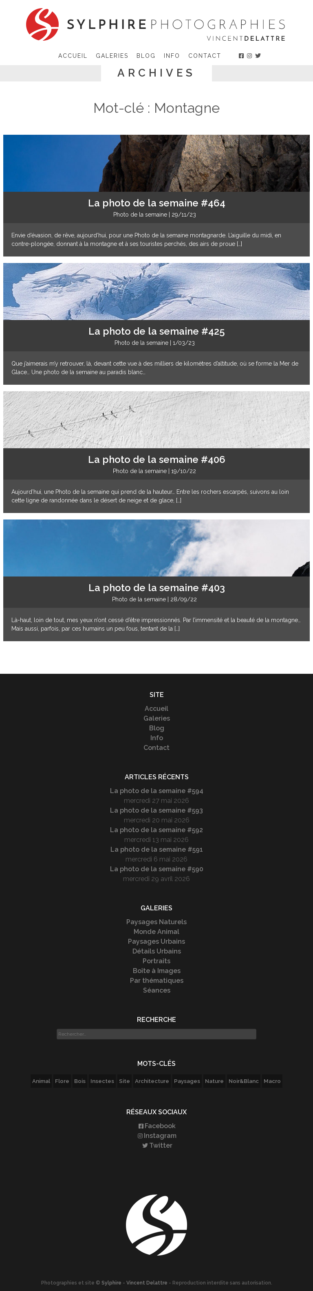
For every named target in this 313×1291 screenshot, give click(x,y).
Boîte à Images (157, 971)
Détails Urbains (156, 951)
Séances (156, 990)
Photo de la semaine (140, 214)
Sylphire (111, 1283)
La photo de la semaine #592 (156, 830)
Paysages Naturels (156, 922)
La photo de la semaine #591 (156, 849)
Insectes (102, 1081)
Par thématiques (156, 980)
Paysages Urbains (156, 941)
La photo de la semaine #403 (156, 588)
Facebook (156, 1126)
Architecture (152, 1081)
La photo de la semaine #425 (156, 331)
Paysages (187, 1081)
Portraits (156, 961)
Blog (146, 56)
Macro (272, 1081)
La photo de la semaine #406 (156, 459)
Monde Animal (156, 932)
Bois (80, 1081)
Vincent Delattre (147, 1283)
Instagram (156, 1136)
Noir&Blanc (244, 1081)
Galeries (112, 56)
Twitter (156, 1145)
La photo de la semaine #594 (156, 791)
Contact (204, 56)
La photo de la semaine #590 (156, 869)
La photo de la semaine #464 (156, 203)
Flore (62, 1081)
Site (124, 1081)
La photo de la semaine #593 (156, 810)
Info (172, 56)
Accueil (73, 56)
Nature (214, 1081)
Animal (41, 1081)
